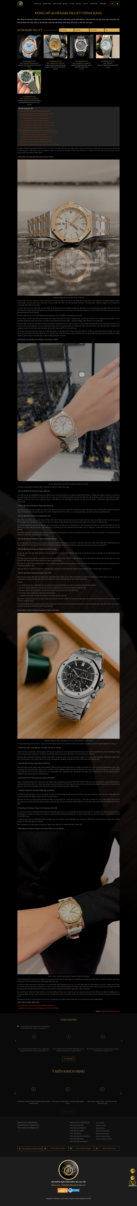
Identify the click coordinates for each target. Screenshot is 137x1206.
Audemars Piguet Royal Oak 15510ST (107, 65)
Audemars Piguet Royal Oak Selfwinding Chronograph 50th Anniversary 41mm (29, 103)
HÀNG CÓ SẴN (57, 5)
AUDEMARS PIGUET (29, 62)
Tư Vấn (71, 5)
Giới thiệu (102, 5)
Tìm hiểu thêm (68, 1064)
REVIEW (65, 5)
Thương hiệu (47, 5)
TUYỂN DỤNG (94, 5)
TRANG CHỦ (37, 5)
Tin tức (85, 5)
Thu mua (78, 5)
